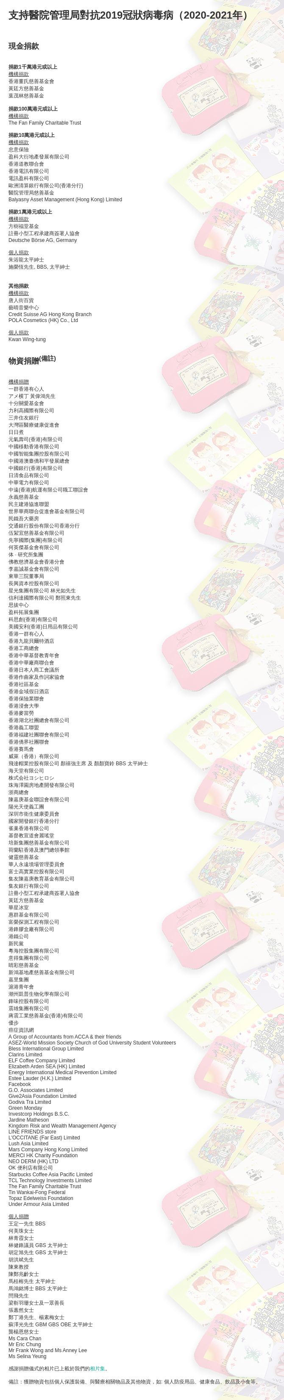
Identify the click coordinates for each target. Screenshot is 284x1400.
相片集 (97, 1369)
